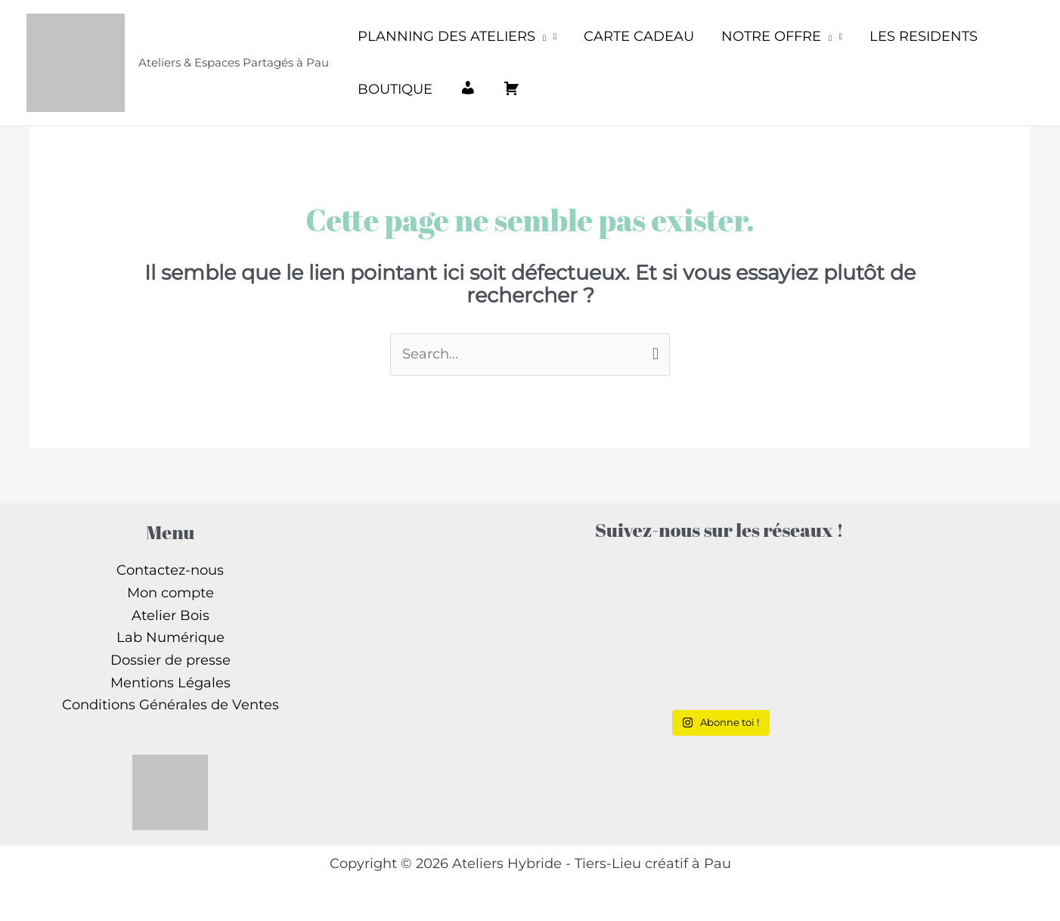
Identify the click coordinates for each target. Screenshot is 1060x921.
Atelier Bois (170, 615)
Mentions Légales (170, 682)
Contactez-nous (170, 570)
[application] (540, 36)
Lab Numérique (170, 637)
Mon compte (170, 593)
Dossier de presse (170, 660)
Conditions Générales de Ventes (170, 704)
